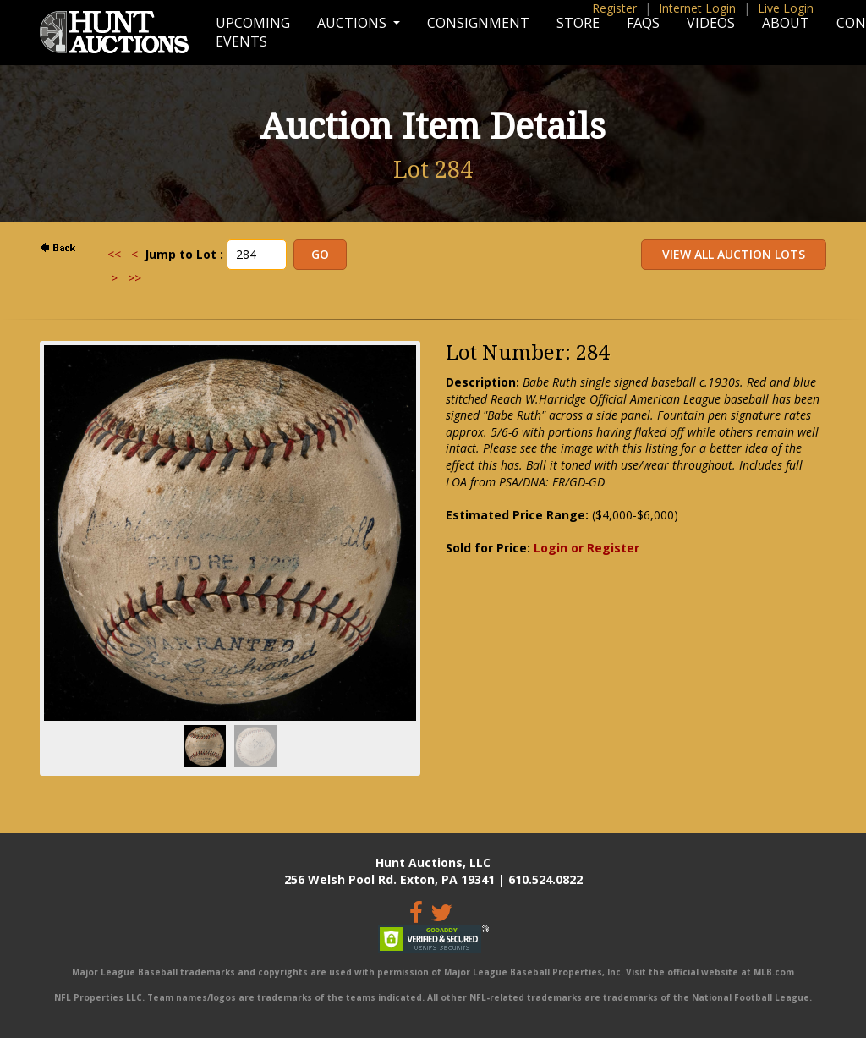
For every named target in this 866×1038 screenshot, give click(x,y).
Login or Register (586, 548)
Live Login (786, 8)
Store (578, 23)
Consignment (478, 23)
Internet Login (697, 8)
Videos (711, 23)
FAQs (643, 23)
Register (614, 8)
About (785, 23)
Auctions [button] (353, 23)
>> (134, 278)
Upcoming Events (253, 32)
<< (114, 254)
